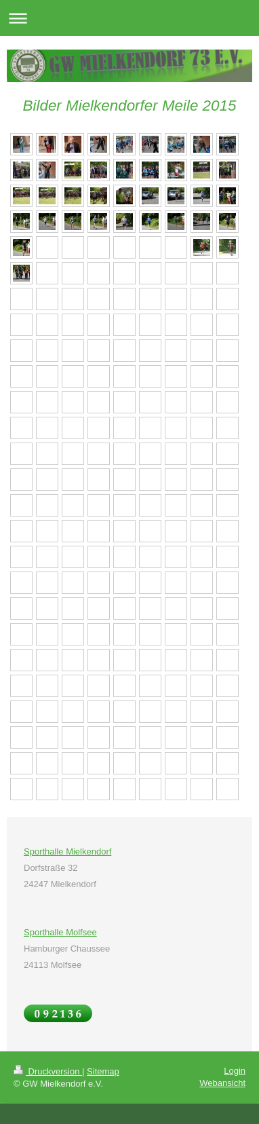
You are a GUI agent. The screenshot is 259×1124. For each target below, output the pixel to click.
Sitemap (103, 1071)
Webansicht (222, 1083)
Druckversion (48, 1071)
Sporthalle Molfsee (60, 932)
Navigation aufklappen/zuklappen (129, 18)
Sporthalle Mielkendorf (67, 851)
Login (234, 1071)
